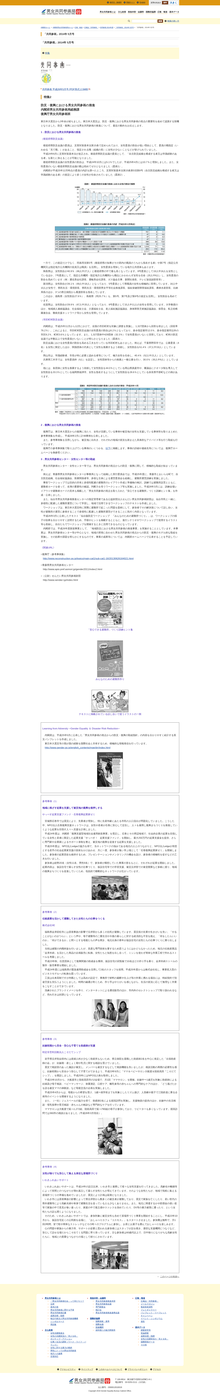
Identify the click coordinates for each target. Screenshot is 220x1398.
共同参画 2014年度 (106, 27)
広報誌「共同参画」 (91, 27)
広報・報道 (78, 27)
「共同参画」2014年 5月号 (124, 27)
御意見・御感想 (116, 2)
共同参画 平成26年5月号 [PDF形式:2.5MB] (66, 89)
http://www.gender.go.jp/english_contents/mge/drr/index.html (77, 747)
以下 (108, 448)
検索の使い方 (173, 21)
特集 (47, 53)
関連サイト (130, 2)
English (142, 2)
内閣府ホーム (45, 27)
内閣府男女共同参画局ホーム (63, 27)
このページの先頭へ (169, 1276)
